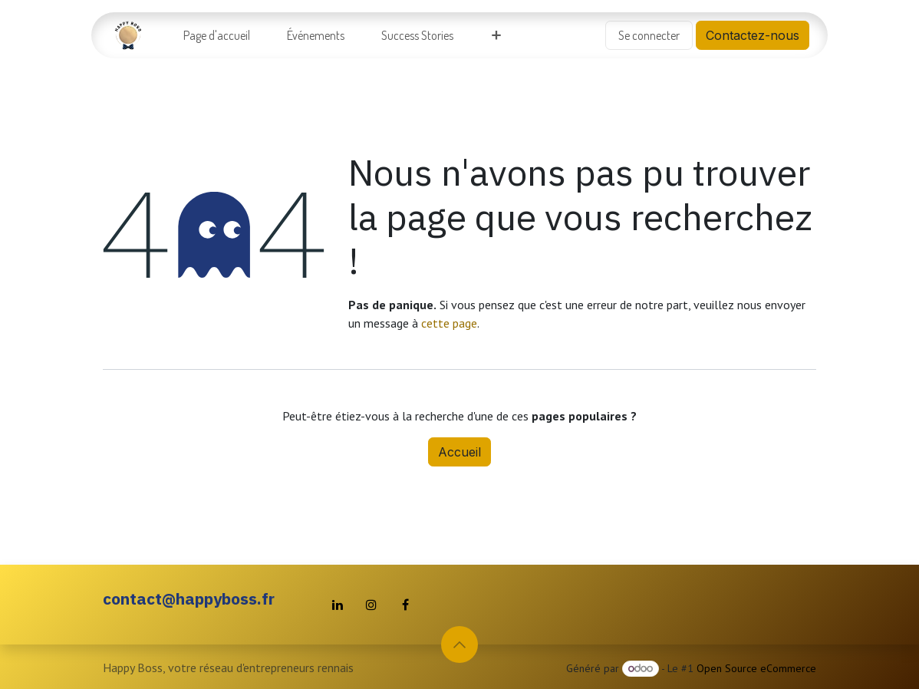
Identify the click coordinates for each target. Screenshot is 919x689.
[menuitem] (216, 35)
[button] (459, 644)
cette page (449, 323)
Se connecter (649, 35)
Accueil (459, 452)
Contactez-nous (752, 35)
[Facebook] (405, 604)
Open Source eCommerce (756, 668)
